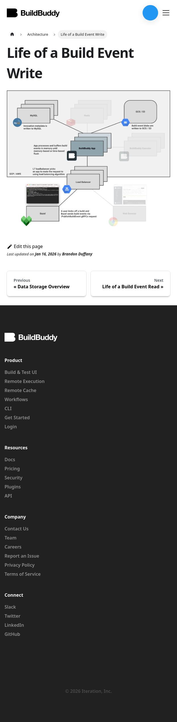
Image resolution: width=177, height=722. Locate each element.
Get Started (17, 417)
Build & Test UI (21, 372)
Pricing (12, 468)
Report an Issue (22, 556)
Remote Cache (20, 390)
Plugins (13, 487)
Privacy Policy (20, 565)
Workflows (16, 399)
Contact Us (17, 529)
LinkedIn (14, 625)
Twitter (12, 616)
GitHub (12, 634)
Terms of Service (23, 574)
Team (10, 538)
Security (13, 478)
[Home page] (12, 34)
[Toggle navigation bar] (166, 13)
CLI (8, 408)
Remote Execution (25, 381)
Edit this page (25, 246)
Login (11, 427)
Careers (13, 547)
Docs (10, 459)
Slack (10, 607)
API (8, 496)
